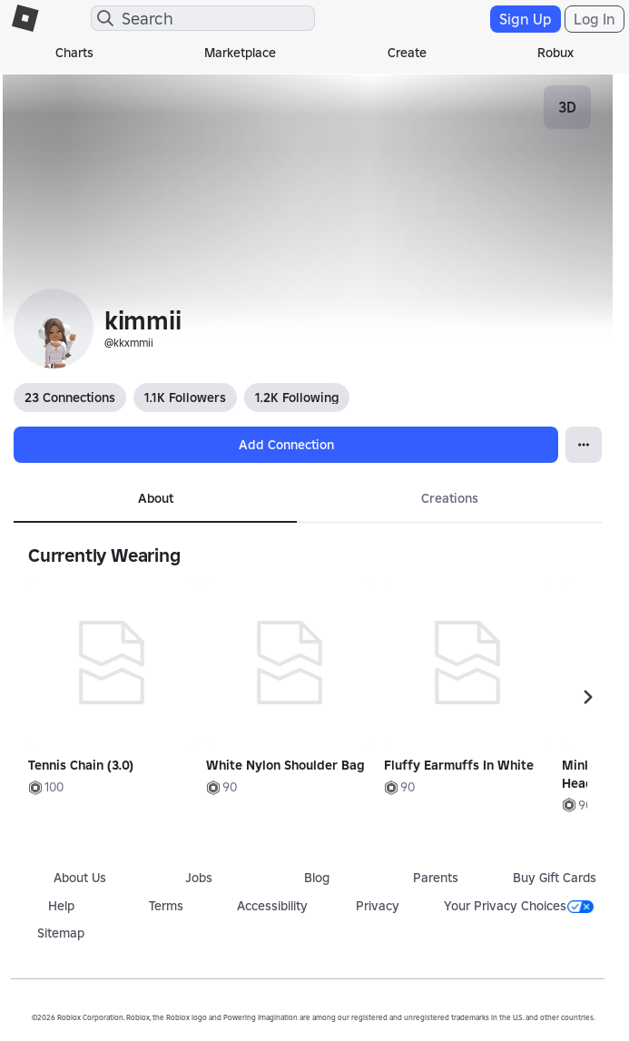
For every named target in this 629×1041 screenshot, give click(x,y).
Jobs (198, 877)
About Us (80, 877)
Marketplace (240, 52)
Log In (594, 19)
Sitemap (60, 933)
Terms (166, 906)
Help (61, 906)
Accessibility (272, 906)
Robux (555, 52)
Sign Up (525, 19)
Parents (435, 877)
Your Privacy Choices (519, 906)
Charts (74, 52)
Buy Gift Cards (554, 877)
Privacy (377, 906)
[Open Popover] (583, 445)
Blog (316, 877)
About (155, 498)
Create (407, 52)
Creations (449, 498)
